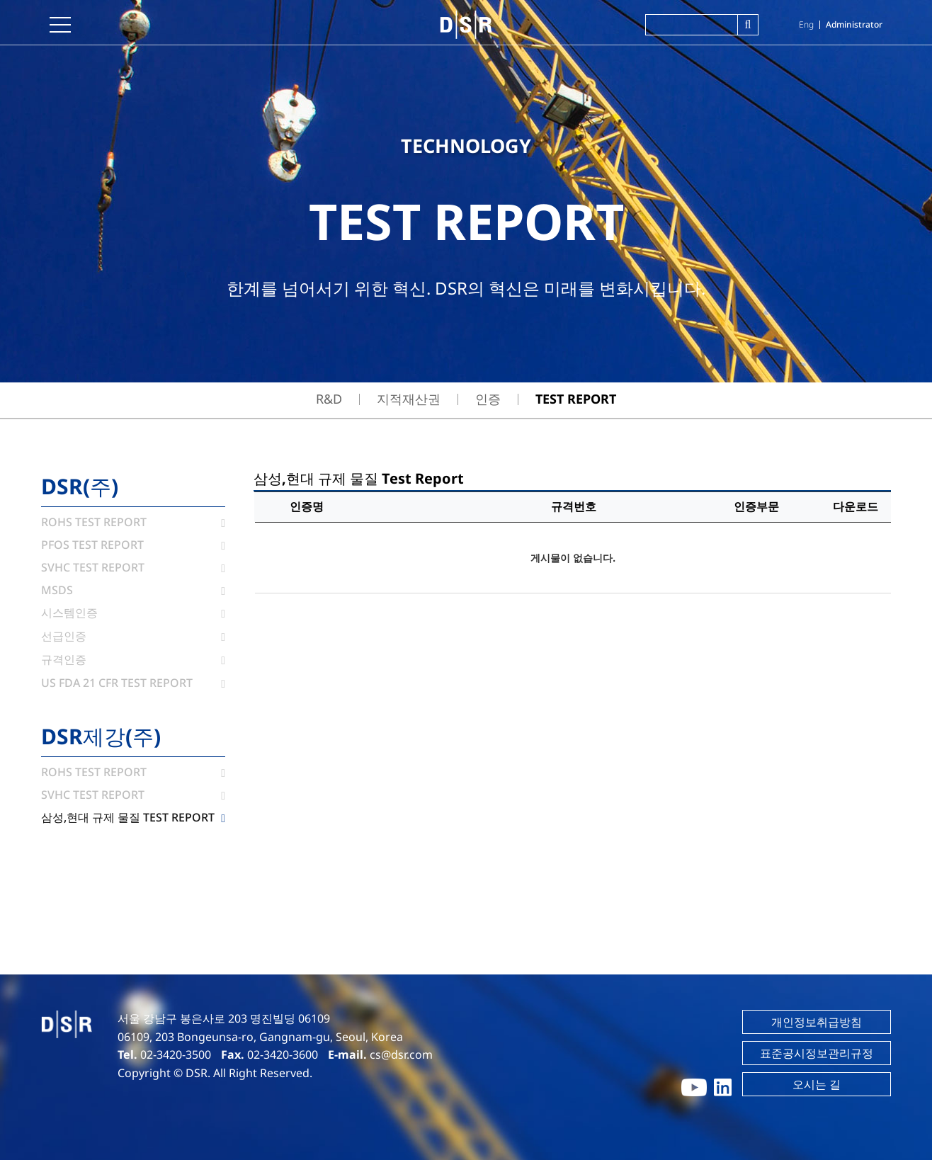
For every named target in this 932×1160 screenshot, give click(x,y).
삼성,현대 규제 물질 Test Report (133, 817)
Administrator (854, 24)
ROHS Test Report (133, 522)
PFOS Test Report (133, 544)
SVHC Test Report (133, 567)
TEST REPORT (575, 398)
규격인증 (133, 659)
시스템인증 (133, 612)
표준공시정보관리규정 (816, 1053)
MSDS (133, 590)
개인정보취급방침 (816, 1022)
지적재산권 (409, 398)
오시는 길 (816, 1084)
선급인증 (133, 636)
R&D (329, 398)
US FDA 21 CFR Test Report (133, 682)
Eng (806, 24)
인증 (488, 398)
